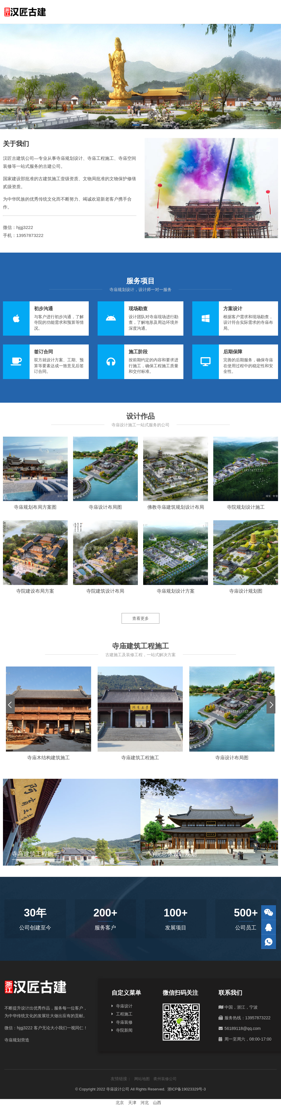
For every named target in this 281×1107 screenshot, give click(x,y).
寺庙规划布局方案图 (35, 507)
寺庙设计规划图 (245, 591)
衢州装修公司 (165, 1079)
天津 (132, 1102)
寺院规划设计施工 (246, 507)
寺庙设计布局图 (105, 507)
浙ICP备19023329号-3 (186, 1089)
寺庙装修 (124, 1022)
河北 (144, 1102)
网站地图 (142, 1079)
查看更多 (140, 618)
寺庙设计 (124, 1006)
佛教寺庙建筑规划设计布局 (175, 507)
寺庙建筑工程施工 (140, 757)
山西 (157, 1102)
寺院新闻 (124, 1030)
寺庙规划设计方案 (176, 591)
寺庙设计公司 (117, 1089)
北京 (120, 1102)
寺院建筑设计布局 (105, 591)
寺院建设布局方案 (35, 591)
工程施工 (124, 1014)
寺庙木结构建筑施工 (48, 757)
